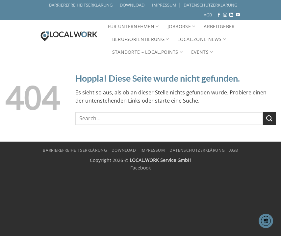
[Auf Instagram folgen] (225, 15)
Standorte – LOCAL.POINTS (147, 52)
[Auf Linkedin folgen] (231, 15)
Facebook (140, 168)
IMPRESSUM (164, 5)
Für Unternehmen (133, 26)
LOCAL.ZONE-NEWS (201, 39)
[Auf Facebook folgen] (219, 15)
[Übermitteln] (269, 118)
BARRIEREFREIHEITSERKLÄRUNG (81, 5)
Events (202, 52)
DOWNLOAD (132, 5)
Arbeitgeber (219, 26)
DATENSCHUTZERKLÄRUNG (210, 5)
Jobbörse (181, 26)
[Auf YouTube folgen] (238, 15)
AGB (208, 15)
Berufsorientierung (140, 39)
